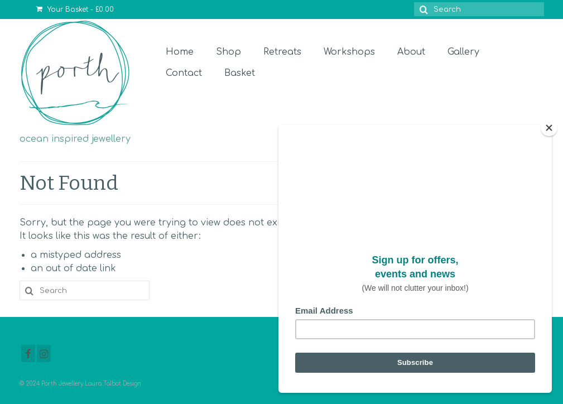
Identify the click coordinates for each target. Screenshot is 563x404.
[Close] (549, 127)
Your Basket (75, 9)
